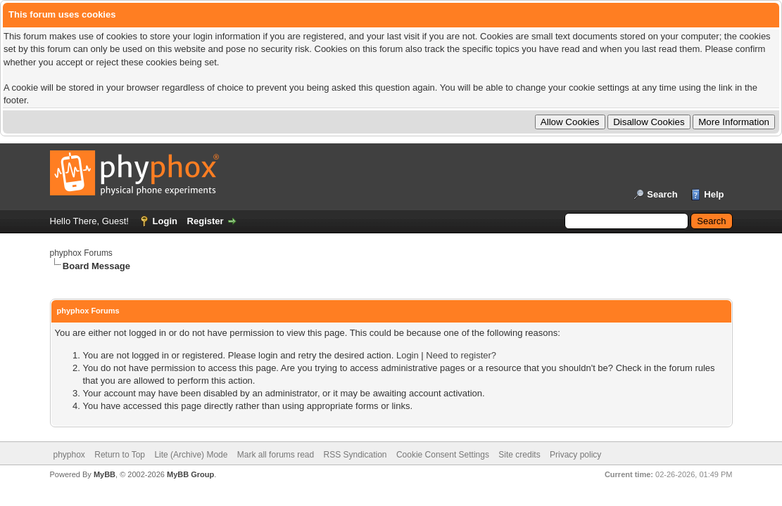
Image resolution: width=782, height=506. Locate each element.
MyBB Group (190, 474)
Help (714, 194)
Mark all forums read (275, 455)
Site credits (519, 455)
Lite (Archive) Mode (190, 455)
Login (165, 221)
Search (662, 194)
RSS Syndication (355, 455)
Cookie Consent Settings (442, 455)
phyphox (69, 455)
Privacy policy (575, 455)
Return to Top (119, 455)
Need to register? (461, 355)
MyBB (104, 474)
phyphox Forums (81, 253)
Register (205, 221)
